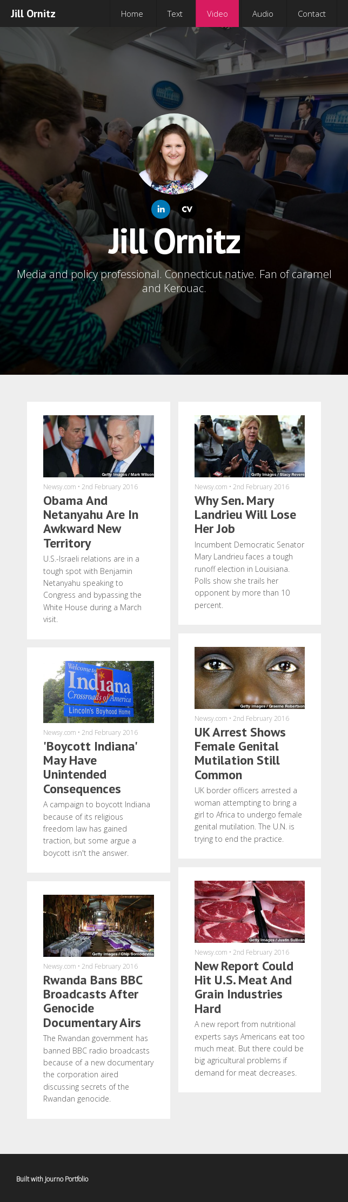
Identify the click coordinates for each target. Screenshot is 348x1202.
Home (132, 13)
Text (175, 13)
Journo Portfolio (66, 1179)
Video (217, 13)
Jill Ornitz (33, 13)
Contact (312, 13)
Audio (262, 13)
